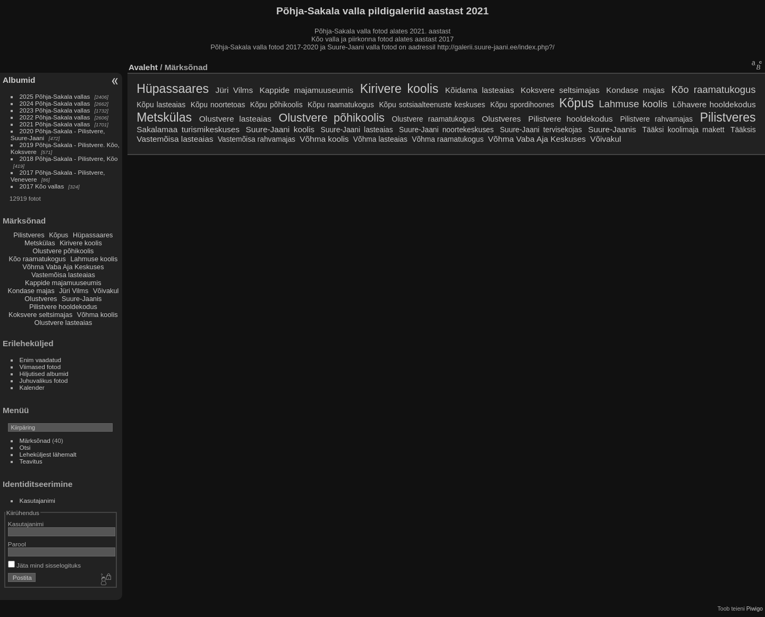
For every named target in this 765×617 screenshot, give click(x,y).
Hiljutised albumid (44, 373)
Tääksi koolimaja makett (683, 129)
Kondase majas (30, 291)
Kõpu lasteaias (161, 104)
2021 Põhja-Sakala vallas (55, 124)
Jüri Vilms (73, 291)
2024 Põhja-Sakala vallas (55, 103)
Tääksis (743, 129)
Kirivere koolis (81, 243)
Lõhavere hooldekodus (714, 104)
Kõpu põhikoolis (276, 104)
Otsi (25, 447)
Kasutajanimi (37, 500)
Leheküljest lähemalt (48, 454)
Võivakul (105, 291)
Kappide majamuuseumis (63, 283)
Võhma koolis (97, 315)
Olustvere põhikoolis (63, 251)
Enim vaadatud (41, 359)
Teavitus (31, 461)
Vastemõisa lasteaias (63, 275)
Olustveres (40, 299)
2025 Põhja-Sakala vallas (55, 96)
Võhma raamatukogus (447, 139)
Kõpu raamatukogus (341, 104)
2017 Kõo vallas (42, 186)
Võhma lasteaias (380, 139)
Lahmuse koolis (93, 259)
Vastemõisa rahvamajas (256, 139)
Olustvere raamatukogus (433, 119)
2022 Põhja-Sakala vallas (55, 117)
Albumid (19, 79)
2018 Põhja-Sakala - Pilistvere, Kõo (69, 158)
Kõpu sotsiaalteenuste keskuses (432, 104)
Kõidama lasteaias (479, 90)
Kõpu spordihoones (522, 104)
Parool (17, 544)
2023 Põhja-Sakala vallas (55, 110)
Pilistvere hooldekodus (63, 307)
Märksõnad (35, 440)
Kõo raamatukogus (36, 259)
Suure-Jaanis (81, 299)
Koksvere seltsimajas (40, 315)
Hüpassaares (93, 235)
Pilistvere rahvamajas (656, 119)
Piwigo (754, 608)
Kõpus (58, 235)
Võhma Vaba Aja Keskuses (63, 267)
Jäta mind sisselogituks (44, 565)
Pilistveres (28, 235)
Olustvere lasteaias (63, 323)
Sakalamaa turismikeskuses (188, 129)
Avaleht (143, 67)
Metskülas (39, 243)
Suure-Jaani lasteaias (357, 129)
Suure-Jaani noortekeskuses (446, 129)
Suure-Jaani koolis (279, 129)
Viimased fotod (40, 366)
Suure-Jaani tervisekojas (541, 129)
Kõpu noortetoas (218, 104)
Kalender (32, 387)
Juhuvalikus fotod (44, 380)
